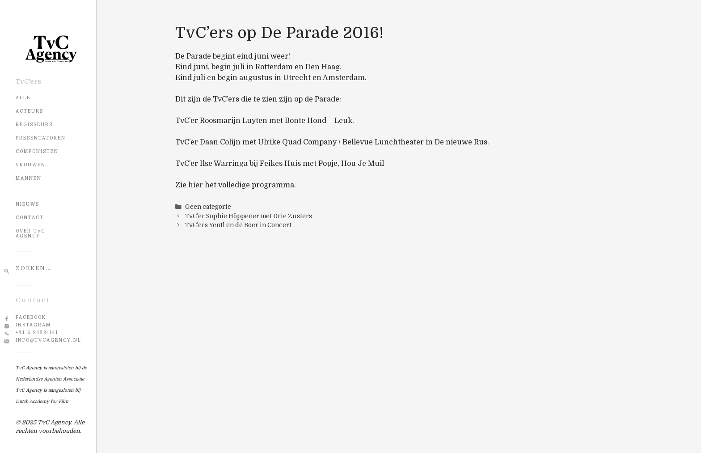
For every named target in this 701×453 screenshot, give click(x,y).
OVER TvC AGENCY (30, 233)
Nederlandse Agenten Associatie (50, 379)
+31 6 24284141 (37, 332)
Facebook (31, 317)
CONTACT (30, 217)
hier (195, 185)
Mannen (29, 178)
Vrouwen (31, 164)
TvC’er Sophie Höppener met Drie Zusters (248, 216)
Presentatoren (41, 137)
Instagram (33, 324)
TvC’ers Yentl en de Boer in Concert (238, 225)
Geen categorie (208, 206)
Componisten (37, 151)
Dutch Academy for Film (42, 401)
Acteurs (29, 111)
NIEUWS (27, 204)
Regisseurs (34, 124)
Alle (23, 97)
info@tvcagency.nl (48, 340)
